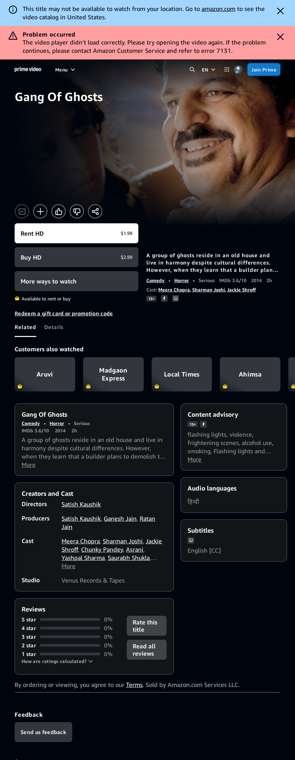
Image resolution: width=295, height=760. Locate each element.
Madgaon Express (113, 374)
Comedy (155, 280)
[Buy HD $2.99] (76, 257)
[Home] (28, 69)
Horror (181, 280)
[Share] (95, 211)
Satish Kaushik (81, 504)
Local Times (182, 374)
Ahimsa (250, 374)
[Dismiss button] (280, 11)
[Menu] (65, 69)
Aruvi (45, 374)
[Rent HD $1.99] (76, 233)
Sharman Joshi (208, 289)
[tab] (25, 327)
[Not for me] (77, 211)
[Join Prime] (263, 69)
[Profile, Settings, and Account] (238, 69)
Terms (134, 684)
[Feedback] (43, 732)
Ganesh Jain (120, 518)
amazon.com (218, 8)
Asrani (134, 549)
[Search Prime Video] (192, 69)
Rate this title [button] (145, 625)
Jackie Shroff (241, 289)
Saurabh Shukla (129, 557)
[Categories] (226, 69)
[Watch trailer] (22, 211)
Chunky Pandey (102, 549)
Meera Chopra (174, 289)
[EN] (209, 69)
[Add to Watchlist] (40, 211)
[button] (57, 661)
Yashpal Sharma (83, 557)
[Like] (58, 211)
